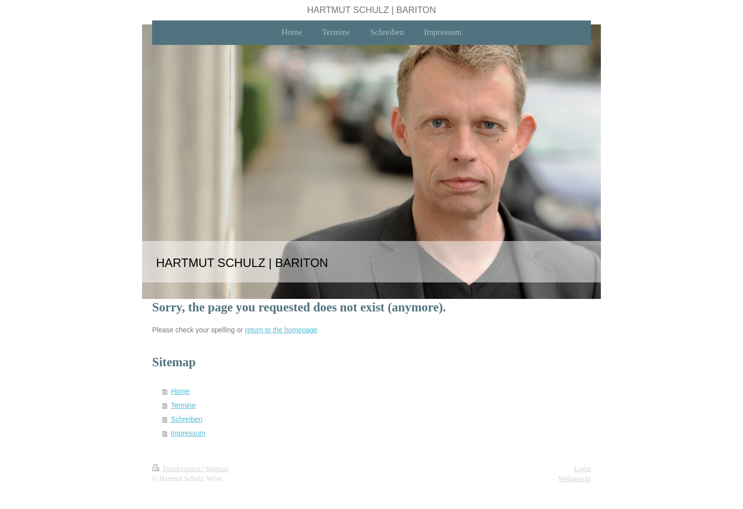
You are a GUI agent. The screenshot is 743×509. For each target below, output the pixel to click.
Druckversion (177, 469)
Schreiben (186, 419)
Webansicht (574, 479)
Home (180, 391)
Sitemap (217, 469)
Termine (183, 405)
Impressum (188, 433)
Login (582, 469)
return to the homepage (281, 330)
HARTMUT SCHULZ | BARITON (371, 10)
